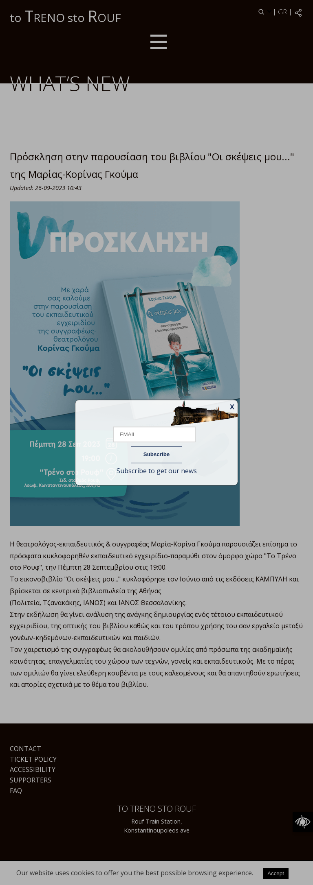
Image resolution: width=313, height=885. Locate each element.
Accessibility (32, 769)
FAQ (16, 790)
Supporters (30, 780)
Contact (25, 748)
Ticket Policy (33, 759)
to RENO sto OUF (65, 16)
